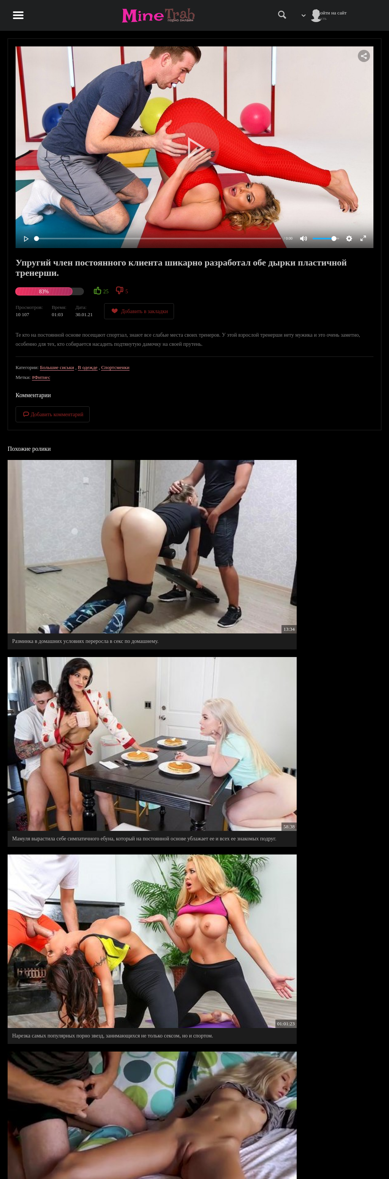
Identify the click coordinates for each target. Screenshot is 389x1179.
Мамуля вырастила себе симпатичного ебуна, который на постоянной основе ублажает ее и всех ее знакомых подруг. (190, 546)
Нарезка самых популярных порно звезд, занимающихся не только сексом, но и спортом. (320, 543)
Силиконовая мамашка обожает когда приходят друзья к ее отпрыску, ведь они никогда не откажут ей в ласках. (319, 655)
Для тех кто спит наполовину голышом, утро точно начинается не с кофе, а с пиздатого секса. (193, 979)
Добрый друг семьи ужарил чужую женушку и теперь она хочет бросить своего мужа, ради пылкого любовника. (319, 874)
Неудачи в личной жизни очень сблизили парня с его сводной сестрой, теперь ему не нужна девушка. (193, 874)
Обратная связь (339, 1158)
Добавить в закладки (139, 311)
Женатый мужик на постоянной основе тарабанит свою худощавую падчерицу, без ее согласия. (63, 655)
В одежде (88, 367)
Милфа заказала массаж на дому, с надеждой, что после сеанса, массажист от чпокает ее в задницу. (190, 765)
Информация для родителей (352, 1151)
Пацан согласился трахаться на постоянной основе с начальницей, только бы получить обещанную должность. (188, 655)
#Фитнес (41, 377)
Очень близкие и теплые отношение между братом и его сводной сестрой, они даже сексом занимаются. (66, 874)
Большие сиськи (57, 367)
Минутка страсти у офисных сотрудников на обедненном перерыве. (62, 1088)
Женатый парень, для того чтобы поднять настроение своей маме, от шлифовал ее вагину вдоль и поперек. (66, 983)
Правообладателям (295, 1158)
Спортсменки (115, 367)
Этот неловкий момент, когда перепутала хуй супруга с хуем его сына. (317, 979)
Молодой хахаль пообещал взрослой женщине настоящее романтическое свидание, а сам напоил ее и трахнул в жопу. (318, 765)
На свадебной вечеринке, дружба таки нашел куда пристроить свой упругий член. (63, 761)
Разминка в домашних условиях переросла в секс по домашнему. (62, 543)
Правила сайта (291, 1151)
